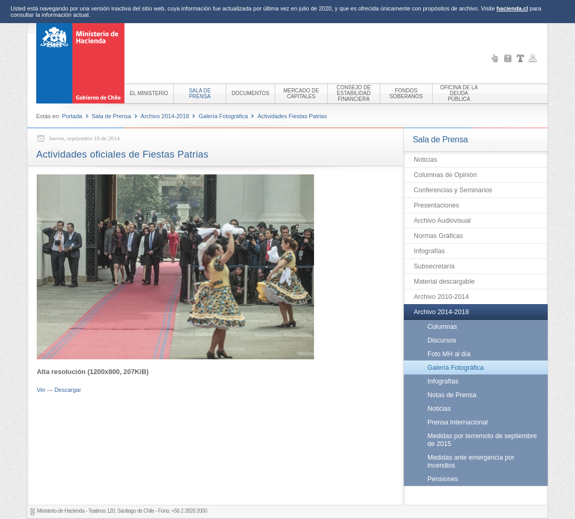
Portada (72, 116)
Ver (41, 390)
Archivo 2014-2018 (165, 116)
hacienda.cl (512, 8)
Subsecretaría (434, 266)
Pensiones (442, 479)
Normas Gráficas (438, 236)
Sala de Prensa (111, 116)
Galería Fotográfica (223, 116)
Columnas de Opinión (445, 175)
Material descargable (444, 281)
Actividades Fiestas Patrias (292, 116)
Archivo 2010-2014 (441, 296)
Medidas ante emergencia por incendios (470, 461)
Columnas (442, 326)
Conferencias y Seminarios (453, 190)
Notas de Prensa (451, 395)
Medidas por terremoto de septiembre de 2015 (482, 440)
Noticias (425, 159)
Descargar (68, 390)
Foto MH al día (449, 354)
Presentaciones (436, 205)
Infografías (429, 251)
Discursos (441, 340)
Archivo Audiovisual (442, 220)
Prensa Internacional (457, 422)
